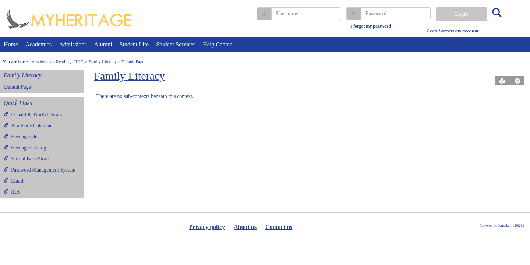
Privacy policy (207, 227)
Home (11, 44)
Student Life (134, 44)
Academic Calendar (28, 125)
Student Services (175, 44)
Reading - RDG (70, 61)
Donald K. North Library (33, 114)
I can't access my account (452, 30)
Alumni (103, 44)
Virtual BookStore (26, 159)
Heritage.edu (21, 136)
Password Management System (39, 170)
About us (245, 227)
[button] (517, 81)
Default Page (132, 61)
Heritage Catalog (25, 148)
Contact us (278, 227)
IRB (12, 192)
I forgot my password (370, 26)
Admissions (73, 44)
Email (13, 181)
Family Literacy (102, 61)
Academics (38, 44)
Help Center (217, 44)
